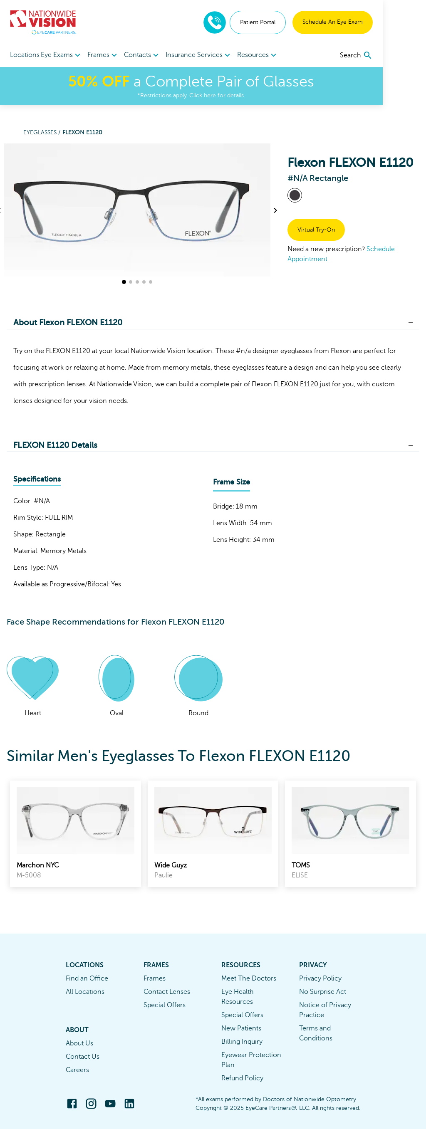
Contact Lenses (167, 992)
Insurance (203, 55)
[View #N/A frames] (294, 195)
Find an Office (87, 978)
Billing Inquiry (242, 1041)
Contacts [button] (158, 55)
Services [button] (242, 55)
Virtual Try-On (316, 230)
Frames (155, 978)
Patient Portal (301, 22)
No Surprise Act (322, 992)
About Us (79, 1043)
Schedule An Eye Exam (376, 22)
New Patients (241, 1028)
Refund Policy (242, 1078)
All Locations (85, 992)
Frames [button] (114, 55)
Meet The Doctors (248, 978)
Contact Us (82, 1056)
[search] (399, 55)
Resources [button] (290, 55)
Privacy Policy (320, 978)
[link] (75, 834)
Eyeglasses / (42, 132)
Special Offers (165, 1005)
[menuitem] (67, 55)
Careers (77, 1070)
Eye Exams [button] (67, 55)
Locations (25, 55)
